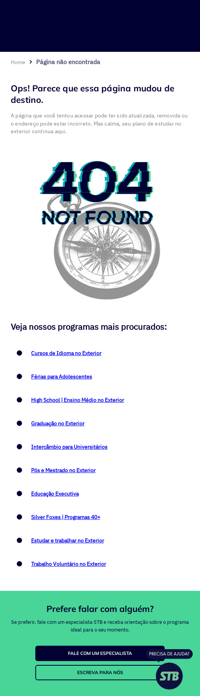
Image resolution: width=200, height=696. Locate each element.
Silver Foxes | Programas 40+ (65, 517)
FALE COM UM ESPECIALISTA (100, 653)
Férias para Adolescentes (61, 376)
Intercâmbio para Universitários (69, 446)
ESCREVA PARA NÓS (100, 672)
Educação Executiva (55, 493)
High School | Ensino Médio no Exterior (77, 400)
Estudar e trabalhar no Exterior (67, 540)
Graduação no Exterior (57, 423)
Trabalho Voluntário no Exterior (68, 563)
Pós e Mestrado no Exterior (63, 470)
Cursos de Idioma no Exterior (66, 353)
